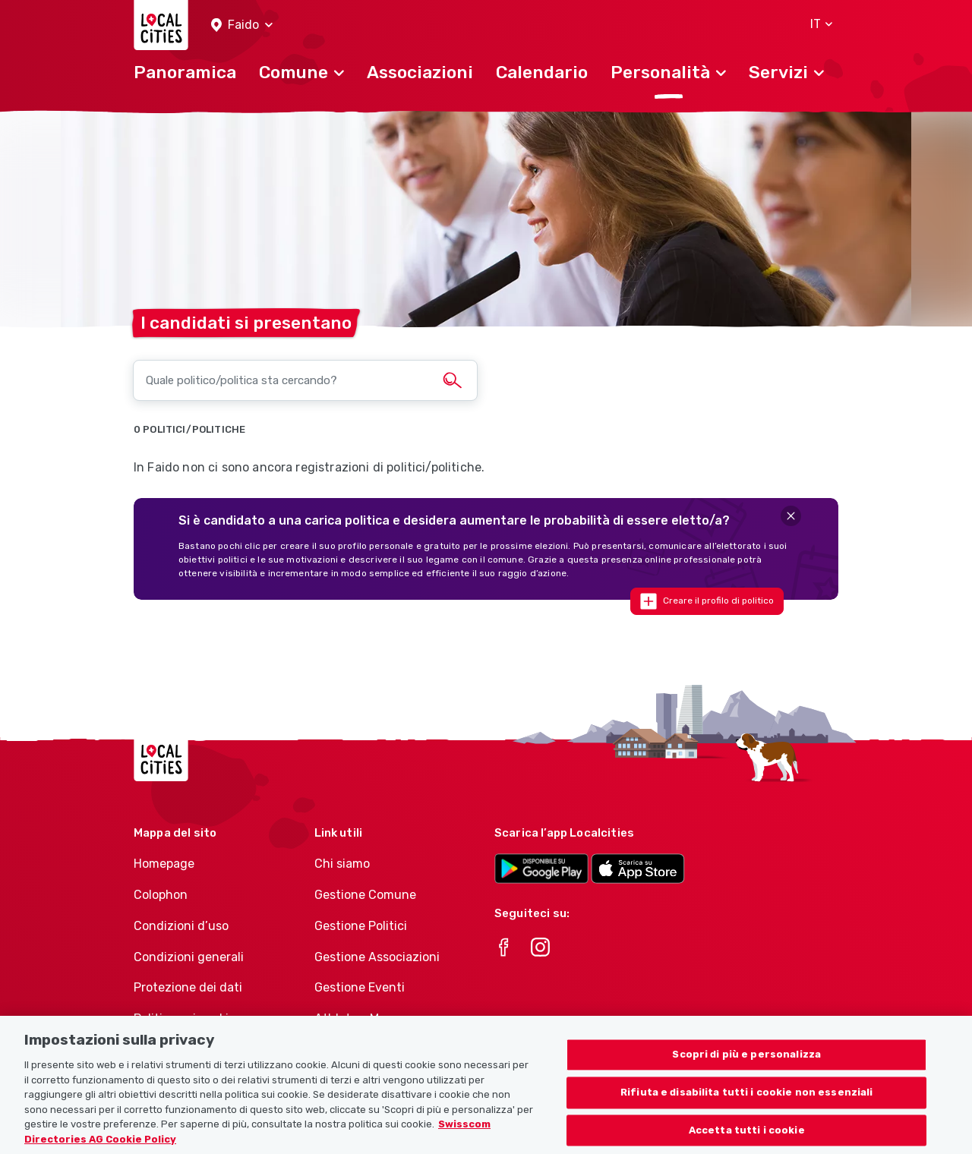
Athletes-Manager (366, 1018)
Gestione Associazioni (377, 957)
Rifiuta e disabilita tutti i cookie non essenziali (746, 1108)
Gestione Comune (365, 895)
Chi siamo (342, 863)
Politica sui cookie (184, 1018)
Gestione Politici (360, 926)
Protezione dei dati (188, 987)
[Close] (791, 516)
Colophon (161, 895)
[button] (242, 25)
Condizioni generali (189, 957)
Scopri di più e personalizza (746, 1071)
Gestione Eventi (359, 987)
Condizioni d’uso (181, 926)
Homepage (164, 863)
